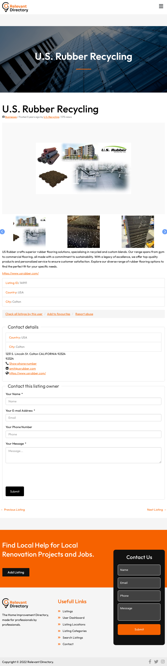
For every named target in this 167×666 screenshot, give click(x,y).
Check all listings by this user (24, 314)
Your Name (14, 394)
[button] (161, 6)
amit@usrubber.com (22, 368)
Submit (14, 491)
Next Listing (157, 510)
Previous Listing (12, 510)
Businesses (11, 116)
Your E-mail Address (20, 411)
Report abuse (84, 314)
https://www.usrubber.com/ (20, 273)
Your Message (16, 444)
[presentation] (38, 474)
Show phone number (23, 363)
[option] (83, 168)
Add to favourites (58, 314)
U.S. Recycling (51, 116)
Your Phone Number (19, 427)
